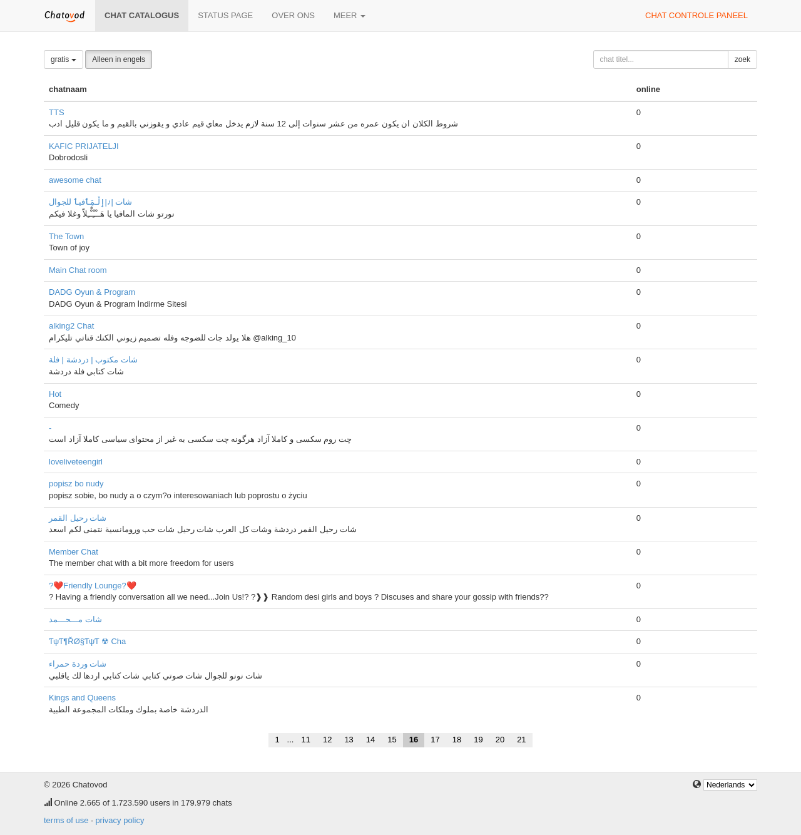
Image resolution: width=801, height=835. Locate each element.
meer (349, 15)
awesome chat (75, 180)
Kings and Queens (82, 697)
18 (456, 739)
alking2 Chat (71, 325)
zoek (742, 59)
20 (500, 739)
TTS (56, 112)
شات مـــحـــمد (75, 619)
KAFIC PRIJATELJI (84, 146)
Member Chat (73, 551)
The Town (66, 236)
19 (478, 739)
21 (521, 739)
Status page (225, 15)
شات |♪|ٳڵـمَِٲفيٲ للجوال (90, 202)
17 (435, 739)
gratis (63, 59)
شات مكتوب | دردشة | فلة (93, 359)
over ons (293, 15)
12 (327, 739)
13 (348, 739)
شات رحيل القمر (77, 518)
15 (391, 739)
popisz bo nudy (76, 483)
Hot (55, 394)
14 (370, 739)
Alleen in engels (118, 59)
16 (413, 739)
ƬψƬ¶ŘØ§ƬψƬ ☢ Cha (87, 641)
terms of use (66, 820)
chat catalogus (142, 15)
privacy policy (119, 820)
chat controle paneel (696, 15)
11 (305, 739)
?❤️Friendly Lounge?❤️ (92, 585)
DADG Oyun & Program (92, 292)
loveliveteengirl (76, 461)
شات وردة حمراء (77, 664)
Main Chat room (77, 270)
